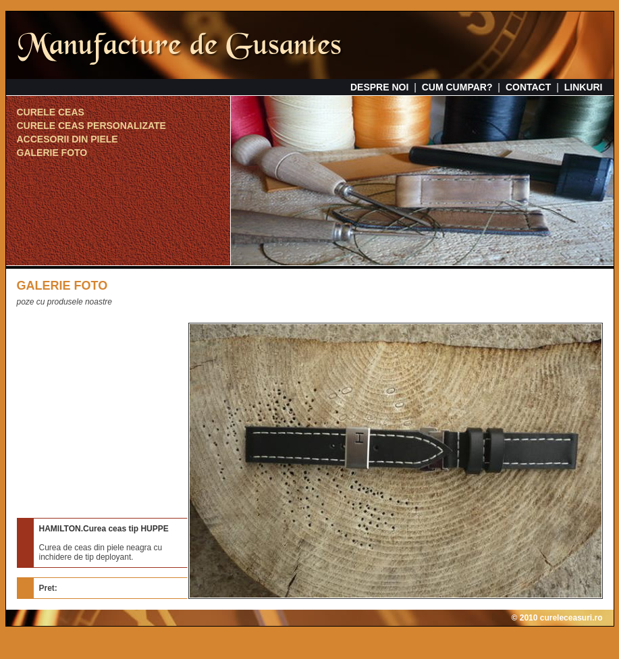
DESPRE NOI (379, 87)
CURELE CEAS (50, 112)
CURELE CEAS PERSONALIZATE (91, 125)
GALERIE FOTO (52, 152)
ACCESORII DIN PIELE (67, 139)
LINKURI (583, 87)
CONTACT (528, 87)
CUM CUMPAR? (457, 87)
